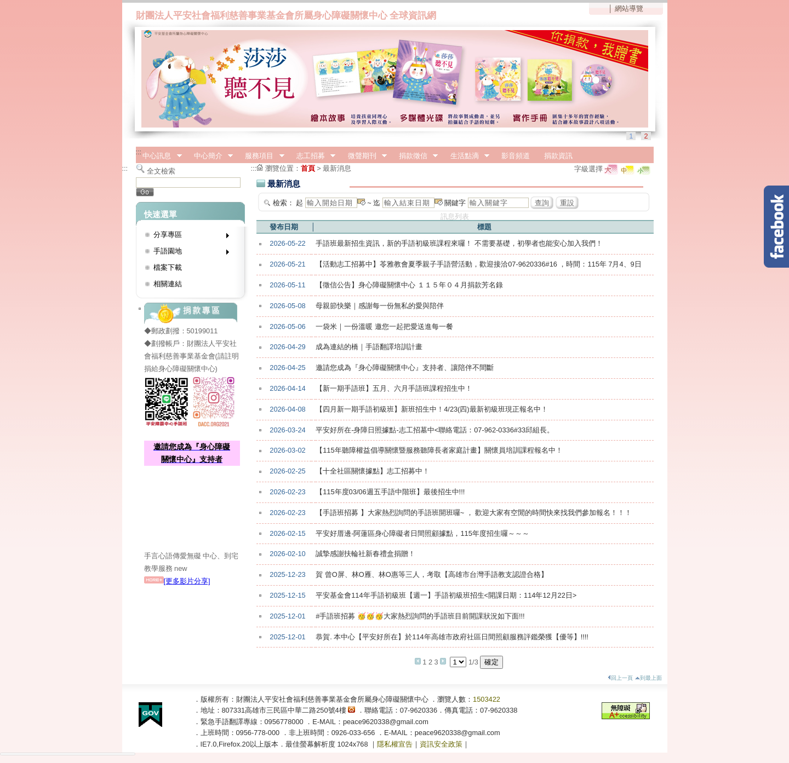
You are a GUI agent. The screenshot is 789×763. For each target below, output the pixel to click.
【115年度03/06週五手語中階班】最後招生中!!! (390, 492)
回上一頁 (620, 678)
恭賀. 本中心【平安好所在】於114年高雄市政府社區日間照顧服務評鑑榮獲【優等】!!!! (452, 637)
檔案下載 (167, 267)
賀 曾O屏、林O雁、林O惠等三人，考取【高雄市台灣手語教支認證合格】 (431, 574)
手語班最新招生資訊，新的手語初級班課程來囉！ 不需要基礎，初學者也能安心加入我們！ (459, 243)
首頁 (308, 168)
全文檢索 (161, 171)
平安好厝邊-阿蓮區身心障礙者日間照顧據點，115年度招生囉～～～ (422, 533)
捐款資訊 (558, 156)
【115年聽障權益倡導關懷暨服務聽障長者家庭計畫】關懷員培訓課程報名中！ (439, 450)
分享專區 (187, 236)
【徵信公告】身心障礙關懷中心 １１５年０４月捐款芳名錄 (409, 285)
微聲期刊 (364, 156)
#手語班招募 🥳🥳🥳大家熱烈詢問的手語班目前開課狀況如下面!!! (420, 616)
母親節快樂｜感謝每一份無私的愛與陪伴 (380, 306)
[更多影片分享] (177, 581)
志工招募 (312, 156)
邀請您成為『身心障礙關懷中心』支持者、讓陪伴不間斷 (405, 367)
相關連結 (167, 284)
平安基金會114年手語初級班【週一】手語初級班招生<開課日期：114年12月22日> (446, 595)
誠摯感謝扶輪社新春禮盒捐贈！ (365, 554)
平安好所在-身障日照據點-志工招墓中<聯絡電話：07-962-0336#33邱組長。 (435, 430)
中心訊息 (159, 156)
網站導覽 (629, 8)
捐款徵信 (415, 156)
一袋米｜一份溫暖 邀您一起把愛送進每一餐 (384, 326)
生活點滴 (466, 156)
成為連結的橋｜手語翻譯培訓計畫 (369, 347)
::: (139, 152)
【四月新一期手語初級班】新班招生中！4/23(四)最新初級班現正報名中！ (431, 409)
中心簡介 (210, 156)
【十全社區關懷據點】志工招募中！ (373, 471)
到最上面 (648, 678)
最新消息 (337, 168)
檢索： (283, 203)
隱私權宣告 (395, 744)
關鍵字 (455, 203)
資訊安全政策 (441, 744)
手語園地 (187, 253)
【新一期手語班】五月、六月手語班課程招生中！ (394, 388)
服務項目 (261, 156)
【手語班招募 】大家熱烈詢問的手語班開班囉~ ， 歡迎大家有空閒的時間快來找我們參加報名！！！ (474, 512)
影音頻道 (515, 156)
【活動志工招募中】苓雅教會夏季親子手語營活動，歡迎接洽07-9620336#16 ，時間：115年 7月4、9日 (478, 264)
